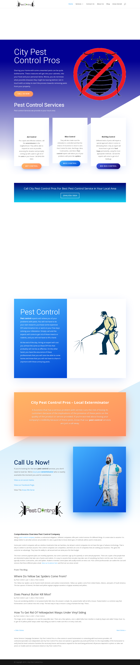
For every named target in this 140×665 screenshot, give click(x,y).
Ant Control (31, 166)
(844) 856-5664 (70, 195)
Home (71, 4)
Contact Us (90, 4)
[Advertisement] (70, 24)
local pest (37, 472)
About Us (100, 4)
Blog (108, 4)
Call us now (24, 94)
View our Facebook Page (24, 485)
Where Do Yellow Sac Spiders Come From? (40, 576)
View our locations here (50, 563)
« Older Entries (19, 630)
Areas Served (117, 4)
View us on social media (24, 480)
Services (78, 4)
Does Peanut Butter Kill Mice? (32, 594)
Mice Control (70, 163)
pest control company (27, 537)
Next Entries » (121, 630)
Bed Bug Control (108, 166)
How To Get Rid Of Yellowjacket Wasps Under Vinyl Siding (50, 612)
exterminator (47, 472)
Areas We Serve (28, 490)
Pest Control (20, 580)
